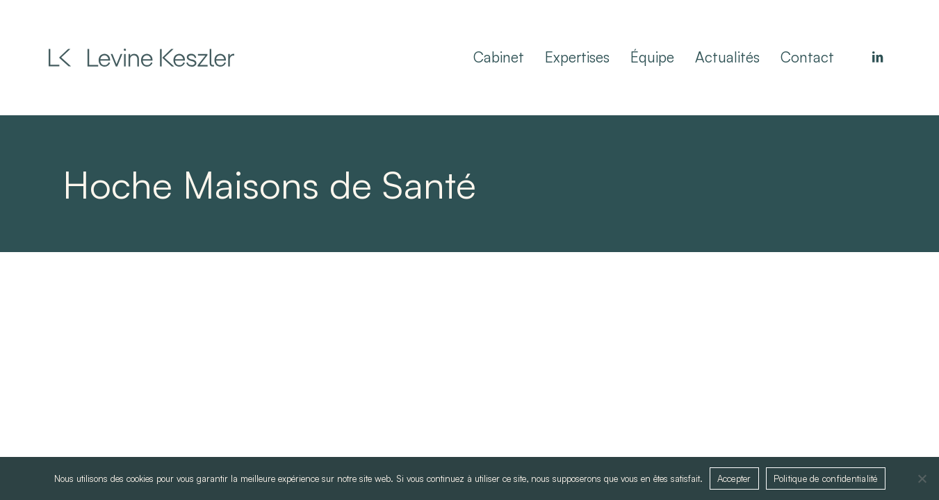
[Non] (922, 478)
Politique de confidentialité (826, 478)
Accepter (734, 478)
